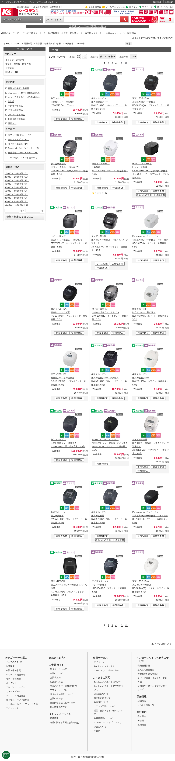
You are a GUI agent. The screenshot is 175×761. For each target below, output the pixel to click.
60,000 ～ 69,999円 (16, 191)
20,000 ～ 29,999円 (17, 177)
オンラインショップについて (107, 722)
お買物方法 (55, 677)
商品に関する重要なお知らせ (64, 722)
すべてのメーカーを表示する (23, 158)
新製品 (11, 101)
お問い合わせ (56, 698)
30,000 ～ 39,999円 (17, 180)
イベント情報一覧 (146, 705)
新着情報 (54, 718)
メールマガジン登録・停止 (106, 670)
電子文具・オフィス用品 (17, 700)
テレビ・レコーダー (15, 687)
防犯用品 (131, 33)
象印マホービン (18, 139)
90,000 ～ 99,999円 (16, 201)
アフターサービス (58, 690)
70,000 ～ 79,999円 (16, 194)
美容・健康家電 (13, 679)
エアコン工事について (104, 706)
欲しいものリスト (165, 7)
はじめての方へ (24, 7)
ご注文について (101, 694)
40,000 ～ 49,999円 (16, 184)
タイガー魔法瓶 (18, 144)
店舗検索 (142, 701)
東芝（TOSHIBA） (20, 135)
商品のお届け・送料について (63, 686)
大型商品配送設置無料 (148, 674)
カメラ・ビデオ (13, 691)
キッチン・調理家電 (22, 43)
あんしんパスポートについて (107, 682)
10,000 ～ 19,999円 (16, 173)
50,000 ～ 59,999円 (16, 187)
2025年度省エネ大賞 (58, 33)
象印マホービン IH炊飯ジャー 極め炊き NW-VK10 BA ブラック (62, 102)
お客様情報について (103, 718)
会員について (56, 673)
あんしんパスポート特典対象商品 (24, 93)
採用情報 (157, 2)
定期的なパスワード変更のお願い (87, 26)
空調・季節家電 (13, 670)
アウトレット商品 (16, 114)
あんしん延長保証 (146, 670)
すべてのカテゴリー (15, 662)
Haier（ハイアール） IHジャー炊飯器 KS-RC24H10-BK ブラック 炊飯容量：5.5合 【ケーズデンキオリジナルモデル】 (150, 170)
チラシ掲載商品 (15, 110)
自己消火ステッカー (94, 33)
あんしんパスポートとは (105, 666)
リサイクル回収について (61, 694)
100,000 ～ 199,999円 (17, 205)
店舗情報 (141, 696)
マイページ (147, 7)
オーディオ (11, 683)
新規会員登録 (95, 7)
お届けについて (101, 702)
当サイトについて (58, 669)
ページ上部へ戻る (163, 644)
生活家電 (10, 666)
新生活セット (76, 33)
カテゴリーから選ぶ (12, 19)
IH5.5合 (81, 43)
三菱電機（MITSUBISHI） (23, 152)
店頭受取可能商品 (16, 119)
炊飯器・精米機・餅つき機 (48, 43)
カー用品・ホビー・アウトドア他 (22, 704)
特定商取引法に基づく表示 (62, 702)
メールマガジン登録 (115, 7)
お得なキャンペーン (115, 33)
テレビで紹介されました (34, 33)
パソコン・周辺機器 (15, 695)
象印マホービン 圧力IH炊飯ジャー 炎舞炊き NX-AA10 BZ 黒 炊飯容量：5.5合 (68, 443)
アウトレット (52, 19)
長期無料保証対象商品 (18, 88)
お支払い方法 (56, 681)
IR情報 (141, 720)
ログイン (133, 7)
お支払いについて (102, 698)
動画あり (12, 123)
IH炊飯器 (69, 43)
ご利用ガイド (56, 7)
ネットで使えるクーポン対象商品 (24, 97)
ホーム (7, 43)
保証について (100, 726)
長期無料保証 (144, 665)
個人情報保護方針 (58, 707)
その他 (97, 731)
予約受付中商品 (15, 106)
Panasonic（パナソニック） (24, 148)
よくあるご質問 (40, 7)
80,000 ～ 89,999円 (16, 198)
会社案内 (169, 2)
